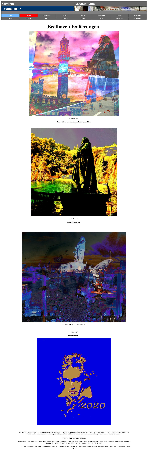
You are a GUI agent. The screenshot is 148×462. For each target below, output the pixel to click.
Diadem (39, 446)
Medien (47, 18)
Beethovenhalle (47, 446)
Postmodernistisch (92, 446)
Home (10, 15)
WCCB (101, 443)
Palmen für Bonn (85, 443)
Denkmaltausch (103, 441)
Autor (64, 15)
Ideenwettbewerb (56, 443)
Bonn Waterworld (93, 441)
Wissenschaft (119, 18)
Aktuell (28, 15)
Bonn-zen (55, 446)
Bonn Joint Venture (73, 441)
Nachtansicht (82, 446)
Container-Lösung (64, 446)
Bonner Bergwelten (33, 441)
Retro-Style (108, 446)
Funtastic (111, 441)
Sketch (114, 446)
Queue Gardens (75, 443)
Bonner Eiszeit (51, 441)
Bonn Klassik (83, 441)
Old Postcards (66, 443)
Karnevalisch (121, 446)
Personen (65, 18)
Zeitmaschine (137, 18)
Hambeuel (48, 443)
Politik (83, 18)
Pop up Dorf (94, 443)
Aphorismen (46, 15)
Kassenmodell (74, 446)
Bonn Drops (42, 441)
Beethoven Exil (22, 441)
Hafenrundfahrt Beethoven (122, 441)
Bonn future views (61, 441)
